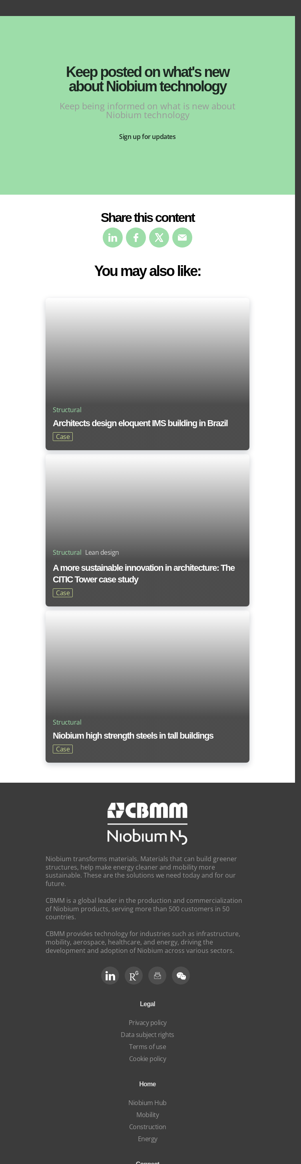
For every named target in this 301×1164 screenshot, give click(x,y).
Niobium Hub (147, 1102)
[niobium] (147, 842)
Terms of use (147, 1046)
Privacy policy (148, 1022)
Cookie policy (147, 1058)
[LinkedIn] (110, 976)
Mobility (147, 1114)
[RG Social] (134, 976)
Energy (147, 1138)
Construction (147, 1126)
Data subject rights (147, 1034)
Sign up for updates (147, 136)
